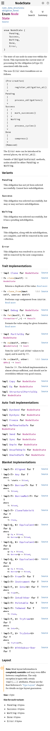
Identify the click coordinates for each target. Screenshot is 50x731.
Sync (12, 439)
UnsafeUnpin (17, 449)
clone (10, 278)
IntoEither (22, 597)
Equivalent (26, 524)
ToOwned (20, 608)
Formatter (9, 318)
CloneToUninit (24, 510)
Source (5, 22)
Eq (10, 386)
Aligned (20, 469)
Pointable (21, 602)
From (18, 576)
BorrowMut (21, 496)
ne (8, 359)
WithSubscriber (25, 647)
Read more (42, 286)
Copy (12, 381)
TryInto (24, 633)
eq (8, 342)
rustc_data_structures (12, 8)
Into (22, 586)
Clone (14, 273)
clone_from (14, 291)
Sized (25, 480)
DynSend (14, 409)
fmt (9, 315)
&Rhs (6, 362)
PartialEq (17, 334)
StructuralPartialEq (23, 391)
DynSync (14, 414)
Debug (14, 310)
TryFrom (24, 618)
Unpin (13, 444)
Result (31, 318)
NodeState (22, 3)
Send (12, 434)
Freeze (13, 420)
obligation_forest (10, 10)
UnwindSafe (16, 454)
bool (26, 346)
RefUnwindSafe (18, 425)
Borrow (19, 485)
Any (17, 474)
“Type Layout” (29, 685)
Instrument (22, 581)
